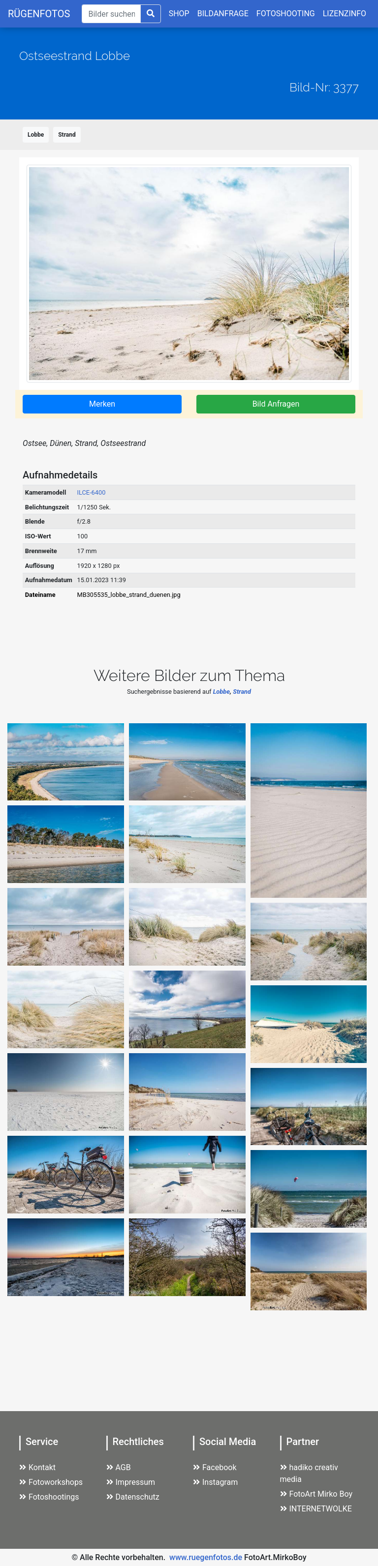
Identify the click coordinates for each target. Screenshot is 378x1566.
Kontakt (37, 1467)
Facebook (214, 1467)
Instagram (215, 1482)
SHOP (179, 13)
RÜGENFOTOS (39, 14)
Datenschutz (132, 1497)
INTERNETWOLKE (316, 1508)
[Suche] (111, 13)
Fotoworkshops (51, 1482)
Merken (102, 404)
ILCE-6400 (91, 492)
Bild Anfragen (276, 404)
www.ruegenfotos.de (205, 1557)
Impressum (131, 1482)
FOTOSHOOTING (285, 13)
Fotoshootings (49, 1497)
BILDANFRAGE (223, 13)
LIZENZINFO (344, 13)
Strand (67, 134)
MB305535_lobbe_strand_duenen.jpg (129, 594)
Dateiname (40, 594)
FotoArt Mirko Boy (316, 1494)
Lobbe (36, 134)
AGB (118, 1467)
